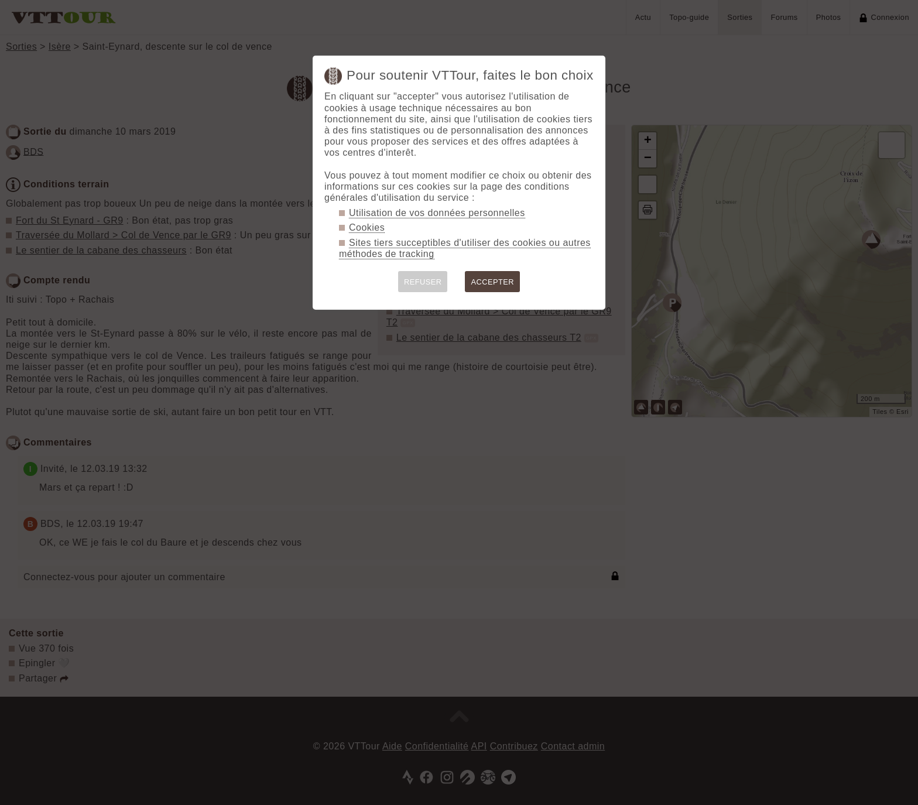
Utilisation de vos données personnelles (437, 213)
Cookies (367, 227)
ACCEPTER (492, 282)
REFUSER (423, 282)
